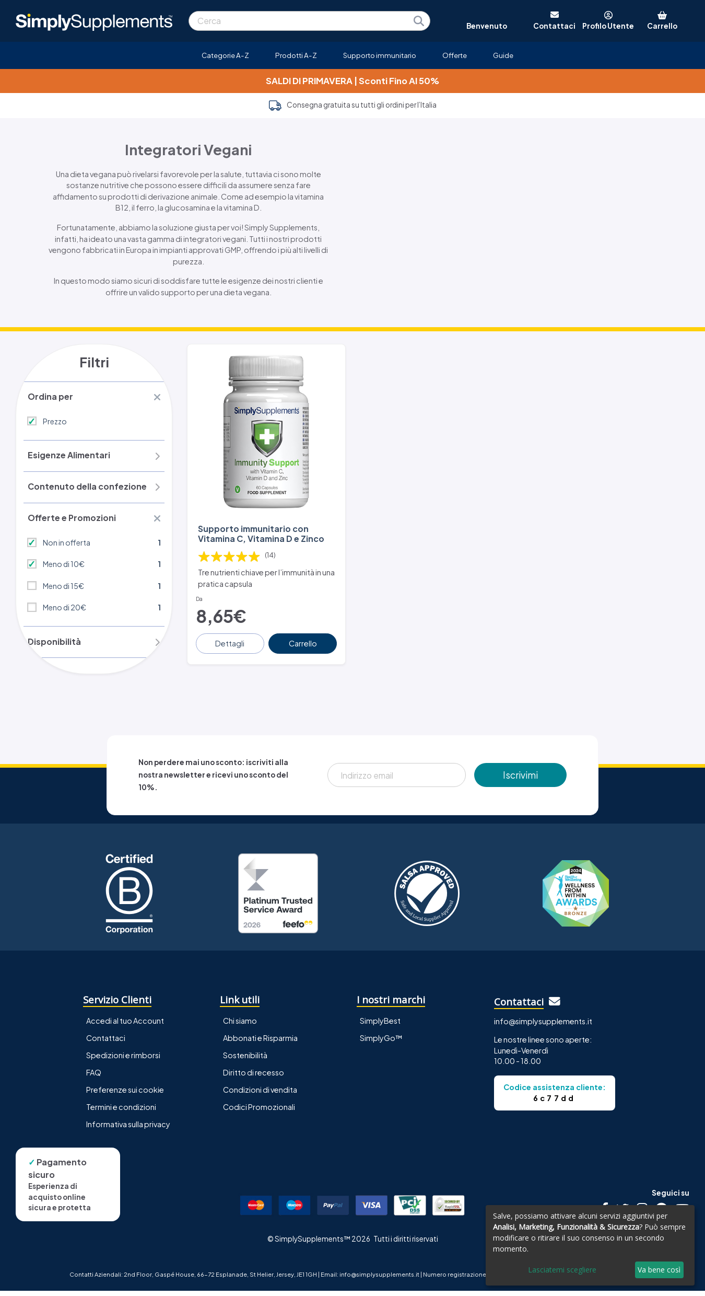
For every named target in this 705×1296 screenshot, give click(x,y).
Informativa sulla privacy (128, 1129)
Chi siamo (240, 1026)
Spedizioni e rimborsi (123, 1060)
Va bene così (659, 1270)
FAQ (93, 1077)
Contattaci (105, 1043)
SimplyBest (380, 1026)
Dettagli (230, 638)
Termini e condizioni (121, 1112)
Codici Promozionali (259, 1112)
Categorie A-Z (225, 55)
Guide (503, 55)
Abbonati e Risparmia (260, 1043)
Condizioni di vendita (260, 1095)
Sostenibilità (245, 1060)
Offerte (454, 55)
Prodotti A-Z (296, 55)
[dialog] (590, 1245)
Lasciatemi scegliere (562, 1270)
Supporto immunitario (379, 55)
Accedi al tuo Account (125, 1026)
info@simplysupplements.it (543, 1026)
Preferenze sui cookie (125, 1095)
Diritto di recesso (253, 1077)
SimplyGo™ (381, 1043)
